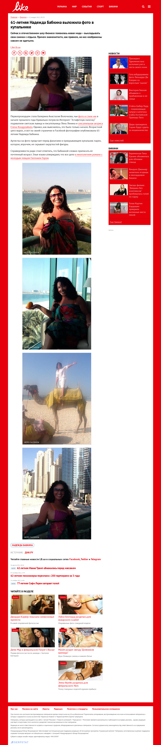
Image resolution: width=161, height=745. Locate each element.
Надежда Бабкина (22, 545)
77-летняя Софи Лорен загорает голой (35, 583)
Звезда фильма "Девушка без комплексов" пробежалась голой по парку (139, 191)
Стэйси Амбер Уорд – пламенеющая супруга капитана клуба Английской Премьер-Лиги (138, 112)
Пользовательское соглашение (106, 709)
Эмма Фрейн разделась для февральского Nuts (73, 684)
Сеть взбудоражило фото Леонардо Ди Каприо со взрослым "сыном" (138, 78)
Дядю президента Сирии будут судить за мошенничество (138, 127)
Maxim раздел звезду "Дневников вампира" (76, 651)
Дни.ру (29, 552)
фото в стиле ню (87, 116)
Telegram (96, 559)
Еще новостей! (117, 140)
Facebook (74, 559)
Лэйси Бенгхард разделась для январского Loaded (74, 618)
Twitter (84, 559)
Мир (74, 6)
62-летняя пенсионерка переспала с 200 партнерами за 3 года (45, 575)
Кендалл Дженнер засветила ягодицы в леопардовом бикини (138, 173)
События (87, 6)
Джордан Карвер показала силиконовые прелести (32, 618)
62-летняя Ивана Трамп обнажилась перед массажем (43, 568)
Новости (114, 53)
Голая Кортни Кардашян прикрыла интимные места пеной (137, 209)
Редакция (58, 709)
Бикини (113, 6)
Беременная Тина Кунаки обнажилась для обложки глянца (139, 158)
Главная (14, 17)
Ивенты (46, 709)
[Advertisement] (32, 678)
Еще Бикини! (116, 222)
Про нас (14, 709)
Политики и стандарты (77, 709)
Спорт (100, 6)
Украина (62, 6)
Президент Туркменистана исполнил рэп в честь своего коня (138, 63)
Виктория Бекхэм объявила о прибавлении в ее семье (138, 94)
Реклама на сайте (30, 709)
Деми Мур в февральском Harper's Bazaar (33, 649)
